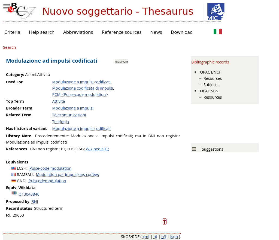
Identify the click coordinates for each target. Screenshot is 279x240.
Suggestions (211, 149)
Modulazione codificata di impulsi (82, 88)
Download (182, 32)
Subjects (211, 84)
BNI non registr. (44, 148)
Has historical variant (26, 128)
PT (63, 148)
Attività (58, 101)
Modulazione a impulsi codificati (81, 81)
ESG (80, 148)
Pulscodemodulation (47, 180)
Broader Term (19, 108)
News (156, 32)
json (174, 236)
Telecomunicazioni (69, 114)
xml (145, 236)
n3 (164, 236)
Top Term (15, 101)
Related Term (19, 114)
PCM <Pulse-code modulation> (80, 94)
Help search (41, 32)
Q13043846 (29, 194)
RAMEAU (25, 174)
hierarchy (121, 61)
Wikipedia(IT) (97, 148)
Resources (213, 78)
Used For (14, 81)
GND (21, 180)
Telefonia (60, 121)
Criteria (12, 32)
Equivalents (17, 162)
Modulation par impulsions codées (67, 174)
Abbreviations (78, 32)
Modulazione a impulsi (72, 108)
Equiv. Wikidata (20, 187)
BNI (34, 201)
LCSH (21, 168)
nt (155, 236)
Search (9, 47)
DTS (70, 148)
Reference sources (121, 32)
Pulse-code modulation (50, 168)
